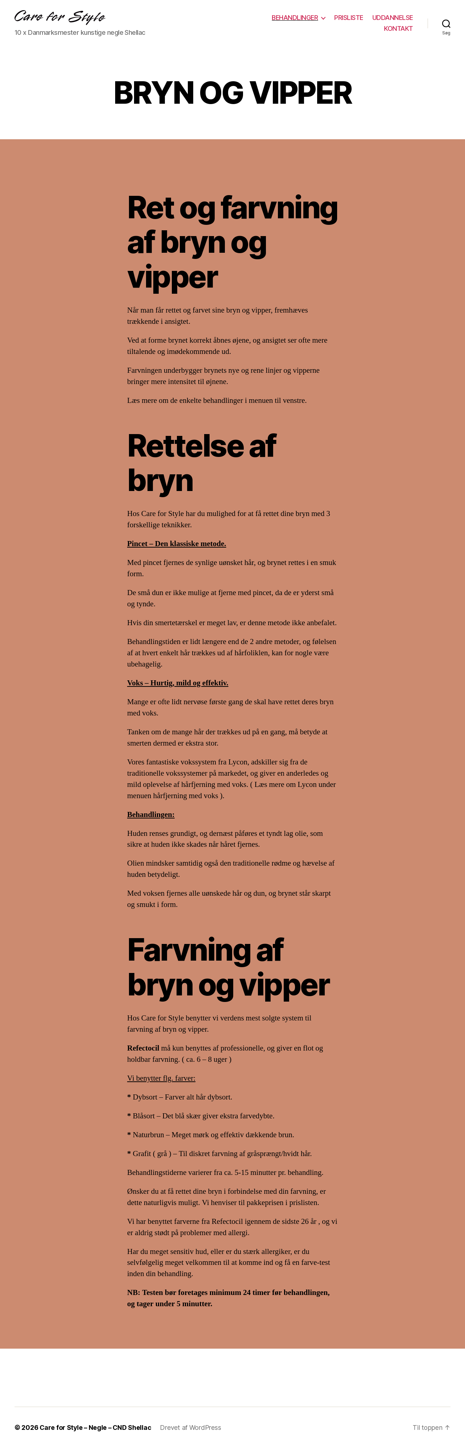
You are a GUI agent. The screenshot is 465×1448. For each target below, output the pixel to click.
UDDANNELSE (392, 17)
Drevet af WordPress (191, 1427)
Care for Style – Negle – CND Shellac (96, 1427)
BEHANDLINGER (295, 17)
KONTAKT (398, 28)
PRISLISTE (348, 17)
